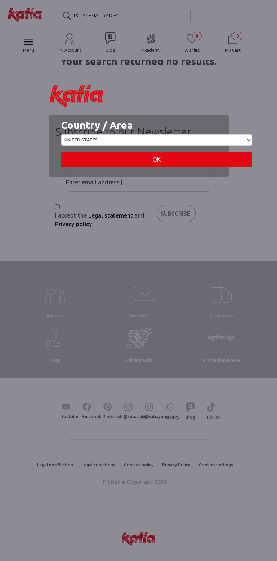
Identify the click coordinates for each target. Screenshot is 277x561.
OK (156, 159)
